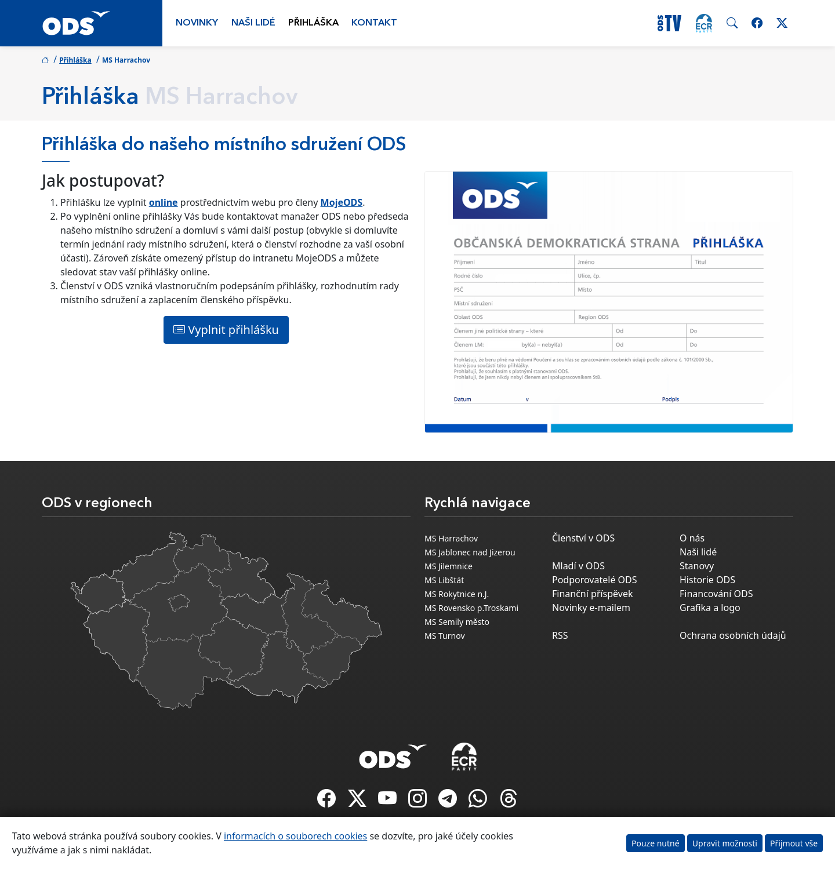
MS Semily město (456, 621)
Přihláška (313, 23)
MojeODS (342, 202)
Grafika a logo (710, 607)
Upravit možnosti (724, 843)
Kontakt (374, 23)
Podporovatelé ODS (594, 579)
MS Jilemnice (448, 566)
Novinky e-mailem (591, 607)
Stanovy (697, 565)
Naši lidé (253, 23)
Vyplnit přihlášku (226, 329)
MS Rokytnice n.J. (456, 593)
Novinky (197, 23)
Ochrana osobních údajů (733, 635)
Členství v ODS (583, 538)
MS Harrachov (451, 538)
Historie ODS (707, 579)
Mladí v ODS (578, 565)
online (163, 202)
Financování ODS (716, 593)
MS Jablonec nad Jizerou (469, 552)
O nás (692, 538)
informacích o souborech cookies (295, 836)
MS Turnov (444, 635)
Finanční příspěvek (592, 593)
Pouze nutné (655, 843)
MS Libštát (444, 580)
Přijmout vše (794, 843)
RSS (560, 635)
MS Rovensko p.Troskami (471, 607)
